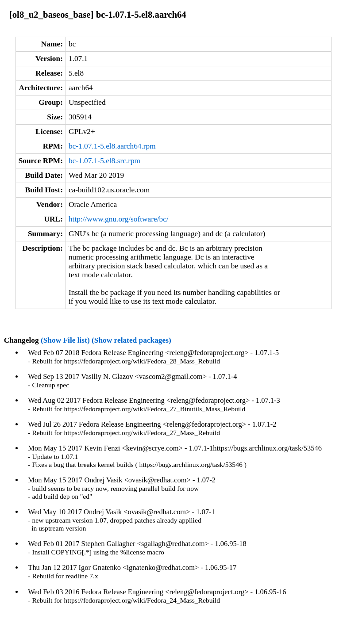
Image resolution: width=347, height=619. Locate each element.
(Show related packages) (131, 340)
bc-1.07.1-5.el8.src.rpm (104, 161)
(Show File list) (65, 340)
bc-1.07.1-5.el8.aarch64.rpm (112, 146)
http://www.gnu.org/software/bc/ (119, 219)
